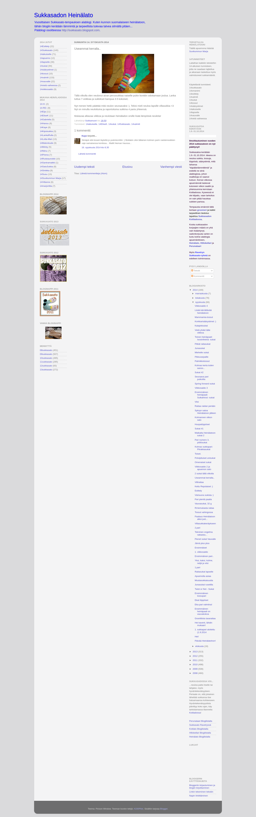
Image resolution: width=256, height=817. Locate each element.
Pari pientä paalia (203, 499)
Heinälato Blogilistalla (199, 736)
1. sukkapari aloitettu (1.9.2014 (205, 630)
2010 (195, 664)
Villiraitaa (199, 482)
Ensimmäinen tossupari (201, 594)
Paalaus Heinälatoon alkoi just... (205, 517)
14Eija (43, 111)
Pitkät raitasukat (202, 344)
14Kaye (43, 127)
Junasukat (200, 348)
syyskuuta (200, 302)
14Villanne (45, 182)
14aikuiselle (91, 124)
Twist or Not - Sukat (204, 589)
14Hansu (44, 123)
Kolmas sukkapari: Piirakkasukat (204, 448)
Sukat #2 (199, 372)
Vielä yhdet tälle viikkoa (202, 331)
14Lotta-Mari (46, 139)
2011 (195, 660)
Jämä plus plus (202, 543)
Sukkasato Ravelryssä (200, 725)
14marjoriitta (46, 186)
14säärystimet (47, 69)
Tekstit (195, 270)
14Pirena (44, 155)
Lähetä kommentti (87, 154)
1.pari (197, 567)
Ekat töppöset (201, 600)
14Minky (44, 147)
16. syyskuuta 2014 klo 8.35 (95, 147)
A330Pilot (138, 809)
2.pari (197, 528)
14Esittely (44, 46)
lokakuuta (200, 298)
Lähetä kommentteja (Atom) (93, 173)
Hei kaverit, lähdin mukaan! (203, 624)
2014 (195, 290)
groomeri (202, 210)
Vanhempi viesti (171, 166)
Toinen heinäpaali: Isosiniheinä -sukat (205, 338)
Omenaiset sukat (203, 462)
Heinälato (194, 243)
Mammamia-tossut (204, 317)
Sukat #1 (199, 428)
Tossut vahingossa (204, 512)
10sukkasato (46, 358)
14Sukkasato (123, 124)
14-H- (42, 104)
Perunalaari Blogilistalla (200, 721)
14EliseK (102, 124)
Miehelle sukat (202, 352)
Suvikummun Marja (198, 51)
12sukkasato (46, 365)
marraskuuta (201, 293)
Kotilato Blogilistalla (198, 729)
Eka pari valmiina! (203, 604)
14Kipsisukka (46, 131)
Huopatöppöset (202, 424)
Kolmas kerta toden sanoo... (204, 366)
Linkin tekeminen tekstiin (201, 792)
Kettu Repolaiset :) (204, 486)
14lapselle (45, 62)
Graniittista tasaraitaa (205, 618)
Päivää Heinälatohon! (205, 641)
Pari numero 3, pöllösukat (202, 441)
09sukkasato (46, 354)
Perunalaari (195, 246)
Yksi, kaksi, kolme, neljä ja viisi (204, 561)
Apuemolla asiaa (203, 576)
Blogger (164, 809)
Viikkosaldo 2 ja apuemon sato (203, 467)
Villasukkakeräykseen (205, 523)
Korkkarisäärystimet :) (205, 321)
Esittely (198, 490)
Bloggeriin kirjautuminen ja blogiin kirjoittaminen (202, 786)
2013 (195, 651)
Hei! (197, 636)
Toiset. (198, 454)
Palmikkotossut (202, 361)
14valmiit (135, 124)
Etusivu (127, 166)
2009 (195, 669)
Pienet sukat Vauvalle (205, 539)
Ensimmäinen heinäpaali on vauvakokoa (202, 611)
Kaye (84, 136)
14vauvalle (45, 81)
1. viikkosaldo (201, 552)
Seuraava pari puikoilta (201, 377)
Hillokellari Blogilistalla (200, 733)
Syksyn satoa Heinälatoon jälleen (205, 411)
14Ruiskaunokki (47, 158)
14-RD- (43, 108)
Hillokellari (205, 243)
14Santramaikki (47, 162)
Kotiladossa (195, 712)
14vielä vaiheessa (48, 85)
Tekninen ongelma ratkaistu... (204, 533)
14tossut (44, 73)
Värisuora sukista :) (204, 495)
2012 (195, 656)
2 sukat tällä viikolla (204, 473)
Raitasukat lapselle (204, 571)
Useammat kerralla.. (205, 478)
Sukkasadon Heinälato (63, 15)
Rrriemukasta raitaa (204, 508)
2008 (195, 673)
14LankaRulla (46, 135)
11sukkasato (46, 362)
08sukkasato (46, 350)
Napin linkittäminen (198, 795)
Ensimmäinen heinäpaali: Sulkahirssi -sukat (205, 395)
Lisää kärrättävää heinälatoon (203, 311)
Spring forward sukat (205, 383)
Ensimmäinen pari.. (204, 556)
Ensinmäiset (201, 547)
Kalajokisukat (201, 325)
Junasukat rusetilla (204, 584)
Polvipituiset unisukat (205, 458)
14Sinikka (44, 170)
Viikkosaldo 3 (201, 388)
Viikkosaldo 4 (201, 306)
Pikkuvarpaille (201, 357)
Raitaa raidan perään (205, 406)
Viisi (197, 402)
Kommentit (197, 276)
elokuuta (199, 646)
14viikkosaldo (46, 89)
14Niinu (43, 151)
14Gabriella (45, 119)
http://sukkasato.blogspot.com (81, 30)
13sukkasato (46, 369)
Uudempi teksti (84, 166)
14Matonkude (46, 143)
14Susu (43, 174)
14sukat (112, 124)
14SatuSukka (46, 166)
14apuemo (45, 58)
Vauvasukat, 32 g (203, 503)
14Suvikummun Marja (50, 178)
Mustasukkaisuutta (204, 580)
